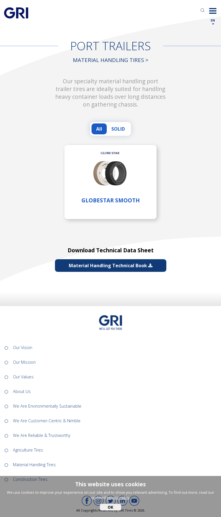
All (99, 129)
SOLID (118, 129)
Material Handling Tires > (110, 59)
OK (110, 507)
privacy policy (118, 497)
